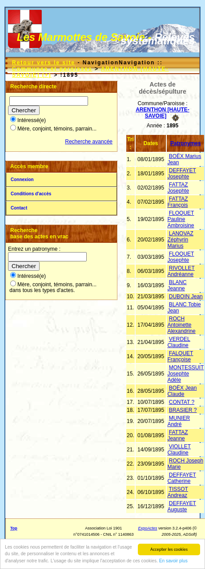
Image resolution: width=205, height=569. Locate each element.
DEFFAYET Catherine (181, 478)
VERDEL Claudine (178, 342)
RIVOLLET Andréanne (180, 271)
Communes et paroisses (52, 69)
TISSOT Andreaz (177, 492)
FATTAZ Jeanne (177, 435)
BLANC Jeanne (176, 285)
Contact (19, 207)
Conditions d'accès (31, 193)
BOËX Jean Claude (182, 391)
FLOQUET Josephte (180, 257)
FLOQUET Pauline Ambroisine (180, 219)
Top (13, 528)
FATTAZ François (177, 202)
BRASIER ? (183, 410)
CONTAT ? (181, 402)
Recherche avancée (89, 141)
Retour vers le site (43, 62)
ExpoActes (147, 528)
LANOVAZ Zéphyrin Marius (180, 239)
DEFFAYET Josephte (181, 173)
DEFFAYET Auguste (181, 506)
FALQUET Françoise (180, 356)
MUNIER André (178, 421)
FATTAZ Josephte (178, 188)
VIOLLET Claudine (179, 449)
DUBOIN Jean (186, 296)
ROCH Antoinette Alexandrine (181, 325)
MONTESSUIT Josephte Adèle (185, 373)
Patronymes (185, 143)
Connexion (22, 179)
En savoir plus (173, 561)
